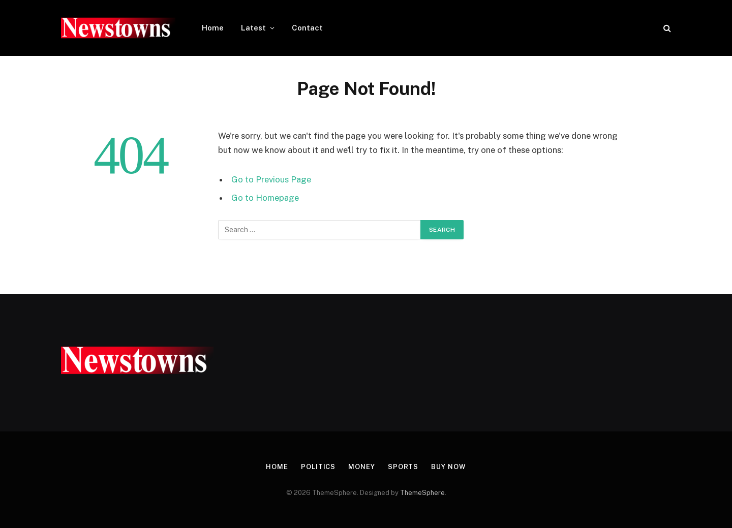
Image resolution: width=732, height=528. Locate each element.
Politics (318, 467)
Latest (253, 27)
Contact (307, 27)
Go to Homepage (265, 198)
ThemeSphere (422, 492)
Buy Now (448, 467)
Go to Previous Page (271, 179)
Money (361, 467)
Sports (403, 467)
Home (213, 27)
